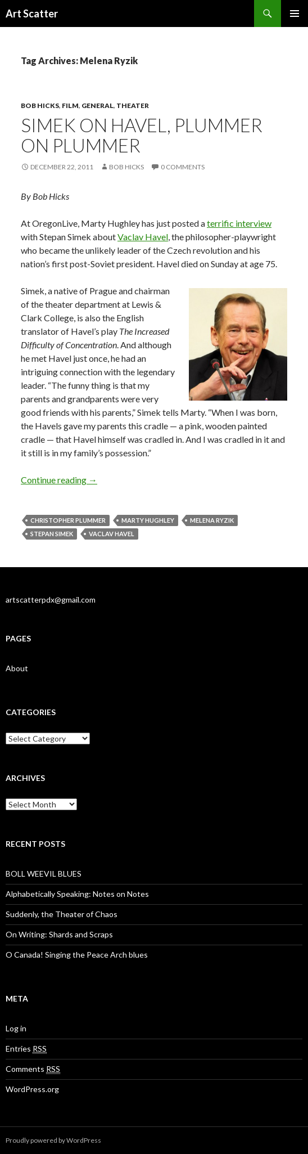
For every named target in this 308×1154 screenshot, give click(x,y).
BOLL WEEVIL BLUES (43, 873)
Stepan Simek (51, 533)
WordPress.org (32, 1089)
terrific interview (239, 223)
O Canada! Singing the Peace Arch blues (77, 954)
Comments (33, 1069)
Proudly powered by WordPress (53, 1140)
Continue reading (59, 479)
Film (70, 105)
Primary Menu (294, 13)
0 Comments (183, 167)
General (97, 105)
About (17, 668)
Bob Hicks (40, 105)
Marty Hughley (147, 520)
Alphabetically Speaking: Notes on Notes (77, 894)
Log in (16, 1028)
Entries (26, 1049)
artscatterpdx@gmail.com (51, 599)
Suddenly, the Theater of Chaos (61, 914)
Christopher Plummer (68, 520)
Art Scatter (32, 13)
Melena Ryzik (212, 520)
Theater (132, 105)
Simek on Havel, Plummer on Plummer (141, 135)
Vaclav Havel (142, 236)
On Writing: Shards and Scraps (59, 934)
